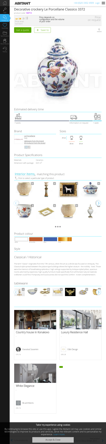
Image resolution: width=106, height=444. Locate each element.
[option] (24, 203)
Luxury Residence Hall (80, 335)
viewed (99, 31)
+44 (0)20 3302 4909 (84, 2)
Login (97, 3)
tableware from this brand (34, 141)
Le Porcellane (29, 136)
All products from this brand (34, 143)
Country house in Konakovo (35, 335)
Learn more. (59, 434)
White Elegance (35, 389)
